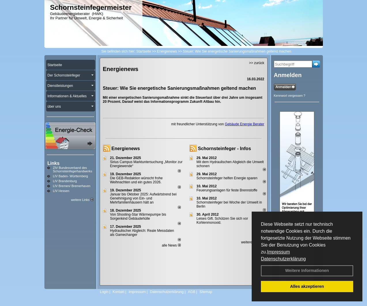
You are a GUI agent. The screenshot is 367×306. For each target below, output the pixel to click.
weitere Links (82, 199)
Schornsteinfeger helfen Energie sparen (227, 178)
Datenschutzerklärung (283, 258)
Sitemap (206, 292)
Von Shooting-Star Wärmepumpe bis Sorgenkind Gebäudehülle (138, 216)
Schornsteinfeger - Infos (224, 148)
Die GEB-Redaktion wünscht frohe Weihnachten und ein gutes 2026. (136, 180)
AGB (191, 292)
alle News (171, 245)
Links (54, 163)
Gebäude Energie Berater (244, 124)
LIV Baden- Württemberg (70, 176)
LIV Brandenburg (65, 181)
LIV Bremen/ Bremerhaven (72, 186)
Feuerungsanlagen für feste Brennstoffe (227, 190)
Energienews (126, 148)
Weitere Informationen (307, 270)
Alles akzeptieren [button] (307, 286)
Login (104, 292)
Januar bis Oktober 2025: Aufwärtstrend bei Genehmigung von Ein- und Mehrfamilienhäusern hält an (143, 198)
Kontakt (119, 292)
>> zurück (256, 63)
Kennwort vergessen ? (289, 95)
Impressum (278, 251)
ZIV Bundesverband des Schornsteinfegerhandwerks (72, 169)
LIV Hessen (61, 191)
